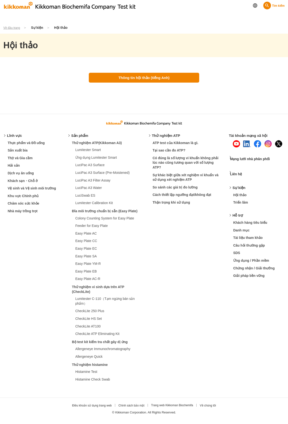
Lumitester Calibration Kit (94, 205)
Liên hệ (239, 171)
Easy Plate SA (86, 258)
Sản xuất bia (18, 153)
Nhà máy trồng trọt (22, 213)
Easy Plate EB (86, 274)
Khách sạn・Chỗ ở (23, 183)
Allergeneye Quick (89, 359)
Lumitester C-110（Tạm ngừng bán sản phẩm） (105, 303)
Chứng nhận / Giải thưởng (254, 262)
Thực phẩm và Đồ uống (26, 145)
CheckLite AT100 (88, 328)
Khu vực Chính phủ (23, 198)
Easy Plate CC (86, 243)
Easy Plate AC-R (87, 281)
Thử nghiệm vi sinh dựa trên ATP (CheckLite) (98, 291)
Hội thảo (240, 189)
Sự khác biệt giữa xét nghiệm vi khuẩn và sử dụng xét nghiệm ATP (186, 180)
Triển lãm (240, 197)
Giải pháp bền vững (249, 270)
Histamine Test (86, 374)
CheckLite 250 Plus (89, 313)
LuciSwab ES (85, 198)
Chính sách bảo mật (130, 408)
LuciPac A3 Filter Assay (92, 183)
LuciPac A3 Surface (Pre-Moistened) (102, 175)
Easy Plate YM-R (88, 266)
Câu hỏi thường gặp (249, 240)
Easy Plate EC (86, 251)
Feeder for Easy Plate (91, 228)
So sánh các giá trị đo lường (175, 190)
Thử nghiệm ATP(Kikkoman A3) (97, 145)
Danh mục (241, 224)
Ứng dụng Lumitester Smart (96, 160)
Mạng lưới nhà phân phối (254, 159)
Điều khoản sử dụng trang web (88, 408)
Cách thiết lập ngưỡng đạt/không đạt (182, 197)
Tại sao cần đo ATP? (169, 153)
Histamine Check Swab (92, 382)
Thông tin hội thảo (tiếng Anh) (144, 78)
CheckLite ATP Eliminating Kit (97, 336)
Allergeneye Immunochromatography (103, 351)
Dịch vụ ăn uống (21, 175)
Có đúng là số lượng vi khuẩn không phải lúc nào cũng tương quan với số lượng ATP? (186, 165)
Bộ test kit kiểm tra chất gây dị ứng (100, 344)
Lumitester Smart (88, 152)
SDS (236, 247)
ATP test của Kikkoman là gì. (175, 145)
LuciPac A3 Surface (90, 167)
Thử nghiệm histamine (90, 367)
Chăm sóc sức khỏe (23, 206)
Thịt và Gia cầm (20, 160)
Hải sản (14, 168)
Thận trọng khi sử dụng (171, 205)
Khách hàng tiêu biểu (250, 217)
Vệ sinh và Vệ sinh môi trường (32, 191)
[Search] (274, 5)
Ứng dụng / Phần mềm (251, 255)
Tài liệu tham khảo (248, 232)
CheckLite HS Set (88, 321)
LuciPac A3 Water (88, 190)
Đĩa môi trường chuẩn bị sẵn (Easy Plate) (105, 213)
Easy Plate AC (86, 236)
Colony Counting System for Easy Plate (104, 221)
